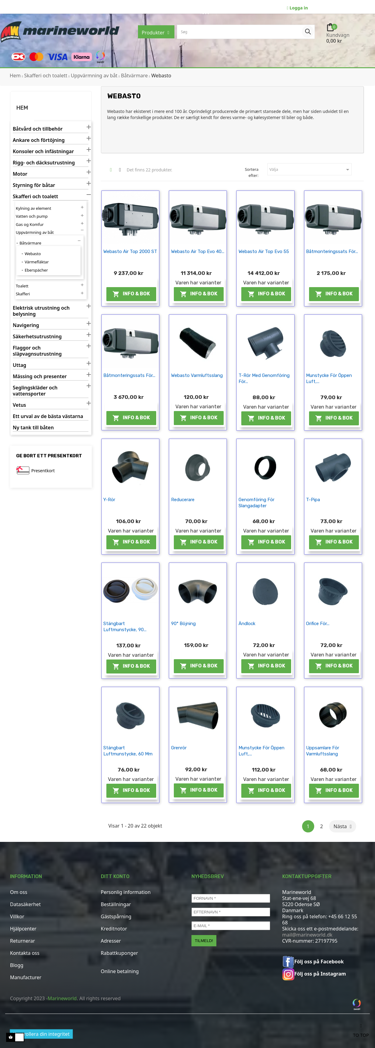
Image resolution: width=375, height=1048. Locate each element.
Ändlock (247, 623)
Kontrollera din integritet (41, 1034)
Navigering (26, 325)
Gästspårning (116, 916)
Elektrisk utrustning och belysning (41, 311)
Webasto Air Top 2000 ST (130, 251)
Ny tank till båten (33, 427)
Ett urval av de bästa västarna (48, 416)
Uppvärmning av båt (35, 232)
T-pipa (313, 499)
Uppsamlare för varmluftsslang (322, 751)
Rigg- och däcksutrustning (44, 163)
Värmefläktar (37, 262)
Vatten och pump (32, 216)
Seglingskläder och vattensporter (35, 391)
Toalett (22, 286)
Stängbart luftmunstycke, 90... (124, 626)
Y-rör (109, 499)
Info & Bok (131, 294)
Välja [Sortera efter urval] (310, 169)
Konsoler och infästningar (43, 151)
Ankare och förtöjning (39, 140)
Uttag (19, 365)
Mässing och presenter (40, 376)
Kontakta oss (25, 953)
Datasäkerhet (25, 904)
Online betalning (120, 971)
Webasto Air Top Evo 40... (197, 251)
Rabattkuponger (119, 953)
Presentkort (43, 470)
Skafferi (23, 294)
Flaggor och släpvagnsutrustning (37, 351)
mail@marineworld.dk (307, 934)
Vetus (19, 405)
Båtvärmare (30, 243)
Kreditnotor (114, 928)
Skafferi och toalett (35, 196)
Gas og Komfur (30, 224)
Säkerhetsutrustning (37, 336)
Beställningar (116, 904)
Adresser (111, 940)
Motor (20, 174)
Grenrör (179, 748)
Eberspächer (36, 270)
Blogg (16, 965)
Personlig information (126, 892)
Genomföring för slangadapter (256, 502)
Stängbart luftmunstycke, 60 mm (128, 751)
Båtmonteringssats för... (332, 251)
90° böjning (183, 623)
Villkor (17, 916)
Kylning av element (33, 208)
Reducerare (182, 499)
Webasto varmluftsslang (197, 375)
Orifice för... (317, 623)
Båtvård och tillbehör (38, 129)
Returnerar (22, 940)
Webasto (33, 253)
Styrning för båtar (34, 185)
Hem (22, 107)
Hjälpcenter (23, 928)
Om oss (18, 892)
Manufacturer (25, 977)
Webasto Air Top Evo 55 (264, 251)
